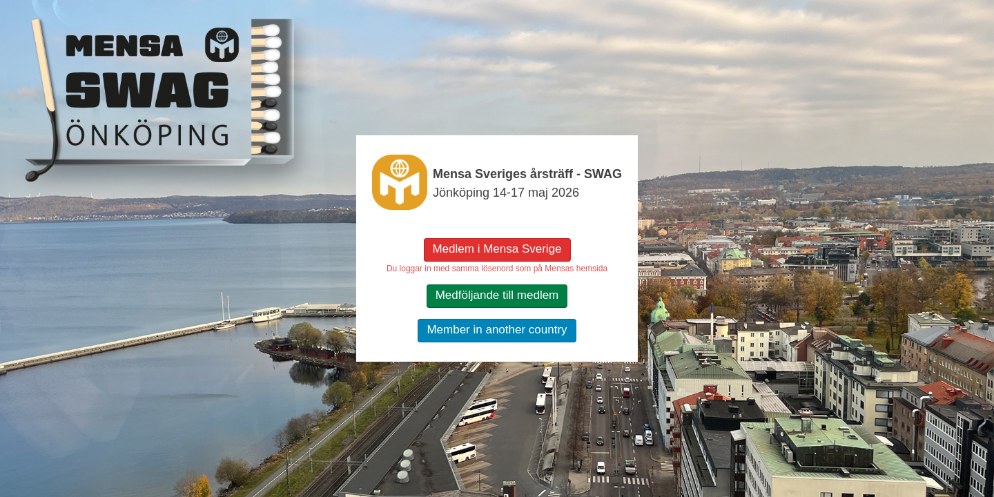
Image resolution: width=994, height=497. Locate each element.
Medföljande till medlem (497, 295)
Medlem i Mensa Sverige (496, 248)
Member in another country (497, 329)
